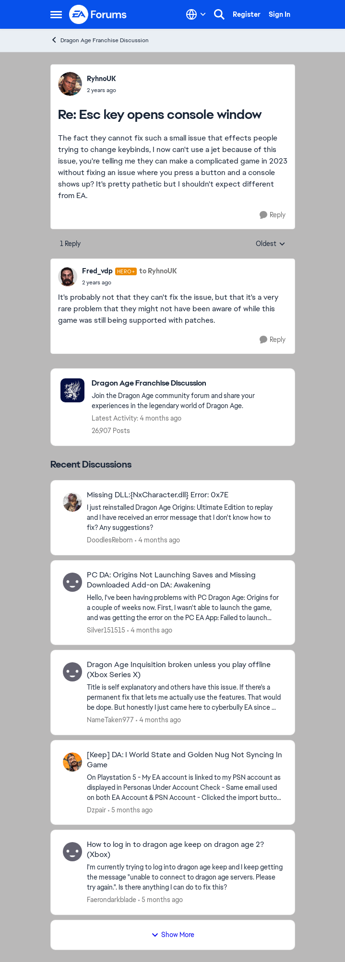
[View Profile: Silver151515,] (72, 582)
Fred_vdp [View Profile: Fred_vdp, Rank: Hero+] (97, 271)
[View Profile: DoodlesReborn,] (72, 502)
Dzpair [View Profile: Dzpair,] (96, 809)
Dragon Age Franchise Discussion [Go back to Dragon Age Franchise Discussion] (99, 40)
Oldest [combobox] (271, 244)
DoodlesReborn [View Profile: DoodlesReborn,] (110, 540)
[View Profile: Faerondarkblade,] (72, 851)
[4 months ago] (157, 540)
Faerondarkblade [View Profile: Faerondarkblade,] (111, 899)
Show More (172, 934)
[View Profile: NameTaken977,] (72, 671)
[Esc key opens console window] (101, 90)
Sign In (279, 14)
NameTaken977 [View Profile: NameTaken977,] (110, 720)
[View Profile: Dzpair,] (72, 762)
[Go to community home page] (98, 14)
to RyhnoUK (158, 271)
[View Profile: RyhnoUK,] (70, 84)
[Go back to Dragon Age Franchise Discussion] (188, 383)
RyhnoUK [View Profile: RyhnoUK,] (101, 78)
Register (247, 14)
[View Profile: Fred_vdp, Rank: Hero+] (67, 276)
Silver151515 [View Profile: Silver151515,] (106, 629)
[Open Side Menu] (56, 14)
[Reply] (272, 215)
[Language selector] (196, 14)
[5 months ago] (130, 810)
